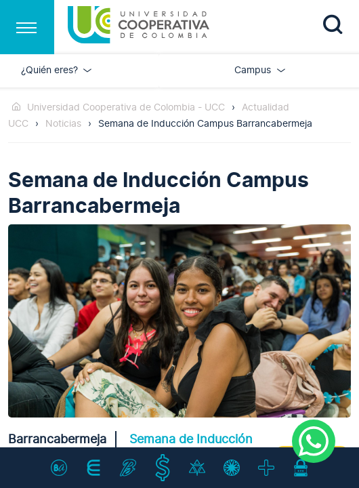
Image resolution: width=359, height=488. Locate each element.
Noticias (63, 124)
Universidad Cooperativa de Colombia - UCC (126, 107)
